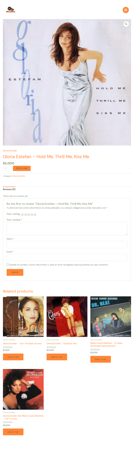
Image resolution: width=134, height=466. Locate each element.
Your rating (13, 215)
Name (10, 240)
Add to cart (22, 169)
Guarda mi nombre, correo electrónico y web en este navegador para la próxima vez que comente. (58, 266)
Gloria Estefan (10, 152)
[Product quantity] (7, 169)
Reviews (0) (9, 190)
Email (10, 253)
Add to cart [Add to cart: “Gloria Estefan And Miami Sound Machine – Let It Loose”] (13, 433)
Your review (14, 221)
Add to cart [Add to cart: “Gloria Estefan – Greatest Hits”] (57, 358)
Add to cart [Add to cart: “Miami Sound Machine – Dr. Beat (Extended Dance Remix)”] (101, 360)
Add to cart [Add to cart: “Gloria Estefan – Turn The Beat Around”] (13, 358)
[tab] (9, 191)
